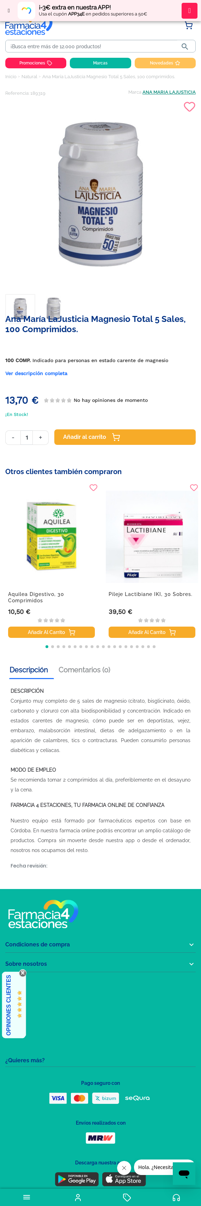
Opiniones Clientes (9, 1005)
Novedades (165, 63)
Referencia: (17, 93)
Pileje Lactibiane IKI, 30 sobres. (151, 594)
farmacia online (77, 830)
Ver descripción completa (36, 373)
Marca (134, 92)
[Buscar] (92, 46)
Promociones (35, 63)
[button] (46, 646)
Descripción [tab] (29, 670)
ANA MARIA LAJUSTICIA (169, 92)
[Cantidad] (26, 437)
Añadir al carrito (91, 437)
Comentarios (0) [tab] (84, 670)
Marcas (100, 63)
